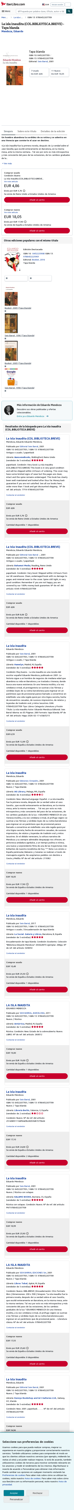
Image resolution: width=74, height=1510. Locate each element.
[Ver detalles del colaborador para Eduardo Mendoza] (12, 31)
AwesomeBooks (23, 458)
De (39, 72)
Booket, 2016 (38, 260)
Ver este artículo (10, 181)
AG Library (20, 793)
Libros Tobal (21, 1285)
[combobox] (41, 11)
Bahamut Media (22, 566)
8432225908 (39, 253)
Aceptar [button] (14, 1493)
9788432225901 (31, 257)
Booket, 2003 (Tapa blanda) (18, 308)
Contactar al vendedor (15, 496)
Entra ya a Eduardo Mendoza (33, 417)
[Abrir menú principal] (7, 11)
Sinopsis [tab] (8, 131)
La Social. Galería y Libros (28, 935)
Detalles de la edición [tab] (51, 131)
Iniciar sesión (57, 4)
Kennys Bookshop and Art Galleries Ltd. (35, 1400)
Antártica (19, 1025)
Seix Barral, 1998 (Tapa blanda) (20, 388)
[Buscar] (69, 11)
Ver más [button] (8, 163)
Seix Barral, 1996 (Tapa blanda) (20, 336)
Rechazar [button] (37, 1493)
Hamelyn (19, 665)
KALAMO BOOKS (23, 1199)
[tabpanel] (36, 150)
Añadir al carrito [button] (37, 200)
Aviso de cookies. (18, 1478)
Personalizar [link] (16, 1499)
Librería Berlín (22, 1112)
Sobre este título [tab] (26, 131)
